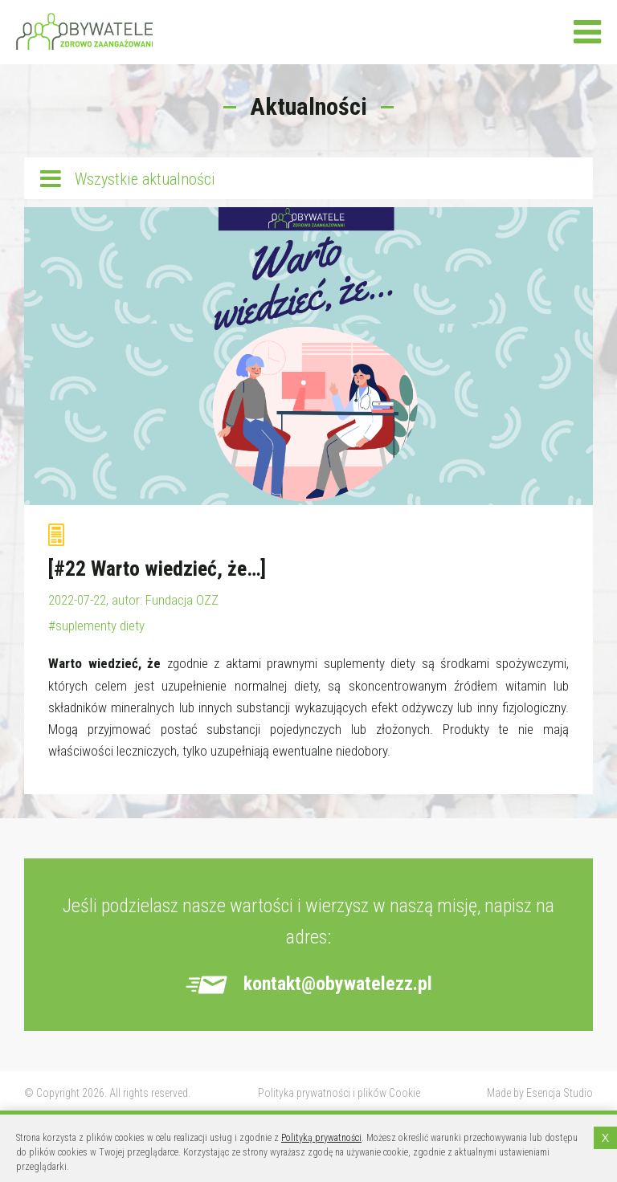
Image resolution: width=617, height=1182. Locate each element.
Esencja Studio (559, 1092)
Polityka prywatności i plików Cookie (339, 1092)
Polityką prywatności (321, 1137)
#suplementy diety (96, 625)
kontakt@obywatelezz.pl (337, 983)
